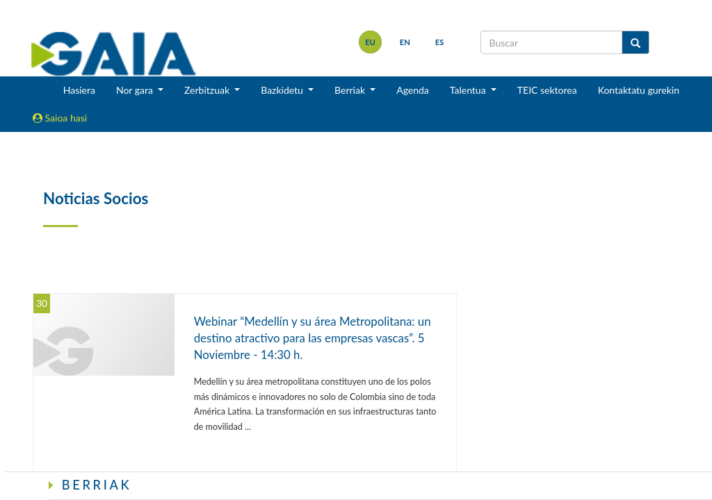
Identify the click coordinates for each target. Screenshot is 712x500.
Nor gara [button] (136, 90)
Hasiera (79, 90)
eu (370, 42)
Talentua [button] (469, 90)
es (439, 42)
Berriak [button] (351, 90)
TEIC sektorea (547, 90)
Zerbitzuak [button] (208, 90)
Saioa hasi (60, 118)
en (405, 42)
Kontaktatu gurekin (638, 90)
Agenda (412, 90)
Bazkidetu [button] (283, 90)
